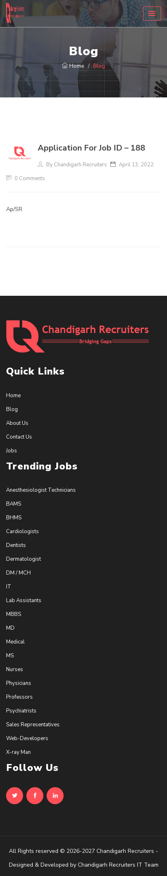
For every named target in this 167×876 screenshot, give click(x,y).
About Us (17, 423)
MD (10, 628)
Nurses (14, 669)
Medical (15, 642)
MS (10, 655)
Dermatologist (23, 559)
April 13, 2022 (136, 164)
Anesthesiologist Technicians (41, 490)
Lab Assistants (23, 600)
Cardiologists (22, 531)
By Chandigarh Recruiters (72, 164)
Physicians (18, 683)
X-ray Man (18, 752)
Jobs (11, 450)
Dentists (16, 545)
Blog (12, 409)
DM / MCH (18, 573)
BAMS (13, 504)
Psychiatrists (21, 711)
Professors (19, 697)
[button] (152, 13)
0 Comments (25, 178)
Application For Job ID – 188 (91, 147)
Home (73, 66)
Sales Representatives (33, 724)
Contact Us (19, 437)
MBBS (13, 614)
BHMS (13, 517)
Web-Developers (27, 738)
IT (8, 586)
